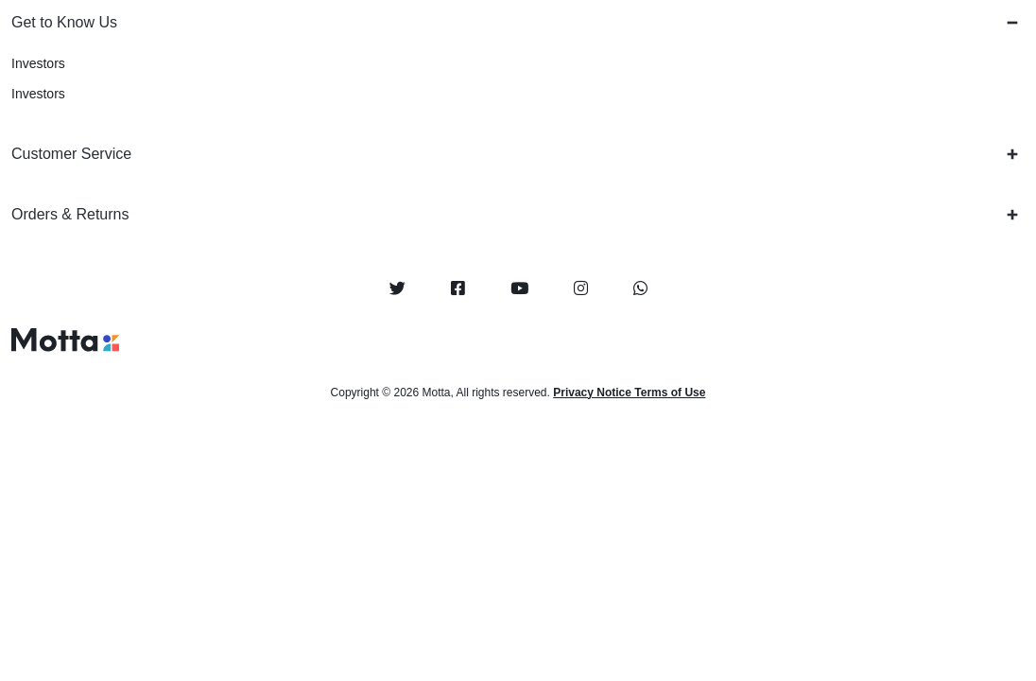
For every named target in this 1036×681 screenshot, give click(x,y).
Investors (38, 63)
